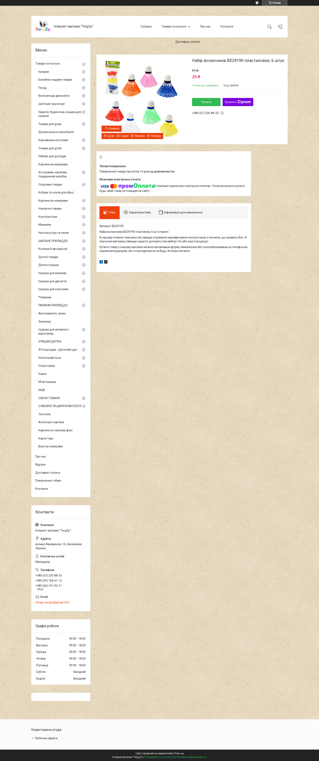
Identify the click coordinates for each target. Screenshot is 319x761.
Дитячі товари (48, 257)
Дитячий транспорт (51, 103)
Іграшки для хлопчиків (53, 289)
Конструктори (47, 216)
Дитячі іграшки (48, 265)
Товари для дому (49, 124)
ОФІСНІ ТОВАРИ (49, 398)
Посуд (42, 87)
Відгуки (40, 464)
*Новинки (44, 297)
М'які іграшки (47, 381)
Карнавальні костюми (53, 140)
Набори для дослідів (52, 156)
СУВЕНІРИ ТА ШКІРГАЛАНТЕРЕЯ (59, 406)
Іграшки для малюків (52, 273)
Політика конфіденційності (191, 757)
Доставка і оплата (187, 41)
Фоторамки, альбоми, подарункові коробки (52, 174)
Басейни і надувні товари (55, 79)
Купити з (238, 102)
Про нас (205, 26)
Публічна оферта (46, 738)
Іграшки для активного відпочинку (53, 331)
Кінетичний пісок (49, 357)
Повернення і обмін (48, 480)
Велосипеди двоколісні (54, 95)
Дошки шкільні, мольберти (56, 132)
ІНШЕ (41, 390)
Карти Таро (46, 438)
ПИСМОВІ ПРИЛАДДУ (53, 305)
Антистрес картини (51, 422)
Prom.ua (179, 753)
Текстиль (44, 414)
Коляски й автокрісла (52, 248)
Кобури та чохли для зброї (56, 192)
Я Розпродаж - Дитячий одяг (57, 349)
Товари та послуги (174, 26)
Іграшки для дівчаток (52, 281)
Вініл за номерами (50, 446)
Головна (146, 26)
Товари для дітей (49, 148)
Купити (206, 102)
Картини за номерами (53, 164)
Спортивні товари (50, 184)
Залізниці (44, 321)
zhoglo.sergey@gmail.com (52, 602)
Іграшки (43, 71)
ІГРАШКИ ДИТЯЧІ (49, 341)
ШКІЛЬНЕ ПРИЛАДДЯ (53, 241)
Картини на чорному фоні (55, 430)
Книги (42, 374)
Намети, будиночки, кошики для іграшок (59, 114)
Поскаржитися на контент (159, 757)
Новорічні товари (49, 208)
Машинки (44, 224)
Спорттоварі (46, 365)
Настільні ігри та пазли (53, 232)
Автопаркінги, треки (52, 313)
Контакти (227, 26)
